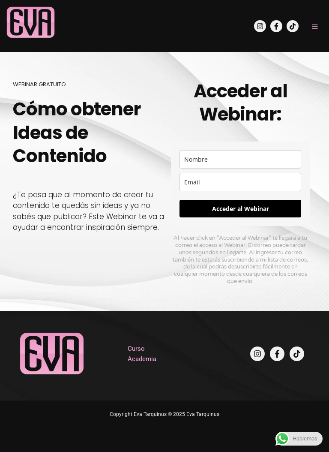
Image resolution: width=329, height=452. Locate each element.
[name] (240, 159)
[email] (240, 182)
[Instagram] (260, 26)
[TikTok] (293, 26)
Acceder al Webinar (240, 209)
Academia (142, 359)
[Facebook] (276, 26)
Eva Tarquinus (20, 43)
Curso (136, 349)
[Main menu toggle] (315, 26)
